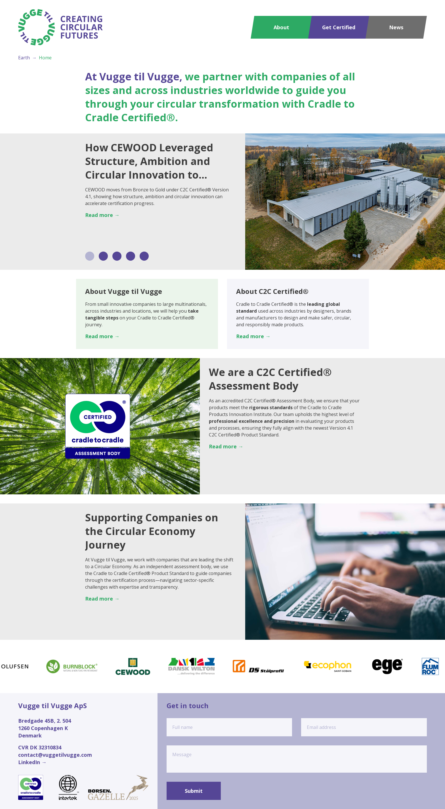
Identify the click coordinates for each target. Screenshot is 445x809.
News (396, 27)
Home (45, 58)
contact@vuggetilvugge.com (55, 754)
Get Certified (338, 27)
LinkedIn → (32, 762)
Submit (194, 790)
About (281, 27)
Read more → (102, 215)
